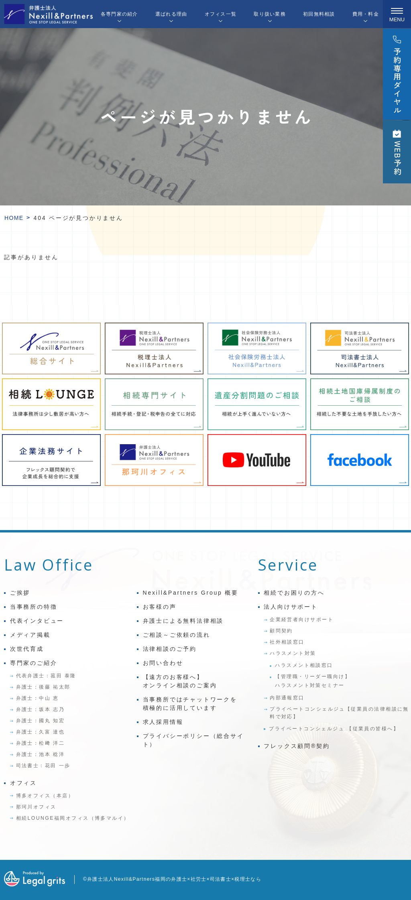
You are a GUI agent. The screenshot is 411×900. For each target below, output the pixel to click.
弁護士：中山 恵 (37, 698)
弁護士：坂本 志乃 (40, 709)
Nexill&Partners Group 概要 (190, 592)
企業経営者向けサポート (302, 619)
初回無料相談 (319, 14)
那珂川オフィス (36, 807)
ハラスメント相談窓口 (304, 665)
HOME (14, 218)
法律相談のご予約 (170, 649)
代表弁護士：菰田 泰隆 (46, 676)
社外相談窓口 (287, 642)
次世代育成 (27, 649)
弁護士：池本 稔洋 (40, 754)
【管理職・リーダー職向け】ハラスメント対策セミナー (312, 681)
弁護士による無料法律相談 (183, 621)
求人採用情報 (163, 722)
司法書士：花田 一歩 (43, 765)
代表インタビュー (37, 621)
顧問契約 (281, 631)
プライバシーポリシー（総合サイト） (193, 740)
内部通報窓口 (287, 698)
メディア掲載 (30, 635)
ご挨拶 (20, 592)
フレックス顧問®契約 (297, 746)
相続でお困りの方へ (294, 592)
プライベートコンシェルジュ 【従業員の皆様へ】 (334, 728)
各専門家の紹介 (119, 14)
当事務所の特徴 (33, 606)
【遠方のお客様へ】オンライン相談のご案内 (180, 681)
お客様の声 (160, 606)
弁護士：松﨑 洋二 (40, 743)
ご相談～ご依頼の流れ (176, 635)
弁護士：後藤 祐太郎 (43, 687)
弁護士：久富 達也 (40, 732)
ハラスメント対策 (293, 653)
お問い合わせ (163, 663)
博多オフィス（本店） (45, 795)
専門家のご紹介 (33, 663)
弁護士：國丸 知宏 (40, 720)
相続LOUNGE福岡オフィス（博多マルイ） (73, 818)
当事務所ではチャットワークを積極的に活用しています (190, 703)
